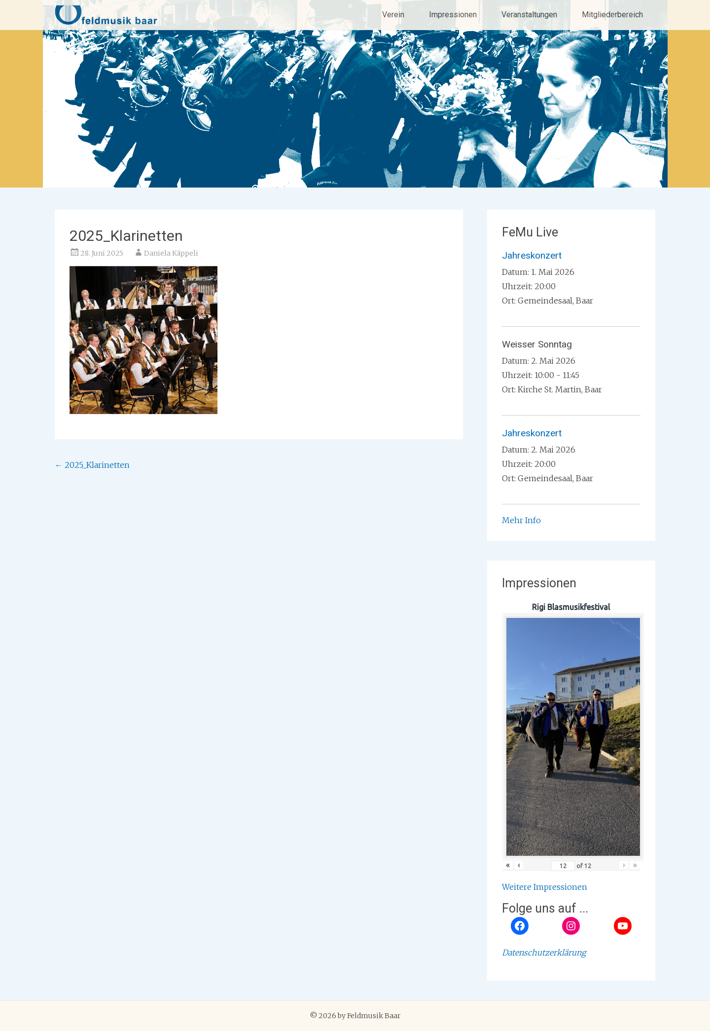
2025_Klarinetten (92, 465)
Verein (393, 14)
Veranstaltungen (529, 14)
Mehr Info (521, 520)
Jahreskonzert (532, 255)
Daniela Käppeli (171, 253)
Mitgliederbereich (612, 14)
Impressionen (453, 14)
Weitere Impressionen (544, 887)
